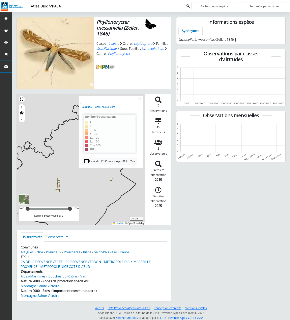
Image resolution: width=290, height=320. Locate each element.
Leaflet (118, 223)
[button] (22, 99)
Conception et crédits (167, 308)
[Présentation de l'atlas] (6, 30)
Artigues (27, 252)
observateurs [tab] (57, 237)
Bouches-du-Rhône (63, 276)
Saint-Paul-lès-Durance (111, 252)
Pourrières (72, 252)
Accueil (99, 308)
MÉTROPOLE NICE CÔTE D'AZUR (65, 266)
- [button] (22, 119)
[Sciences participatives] (6, 42)
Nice (39, 252)
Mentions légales (196, 308)
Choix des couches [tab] (105, 107)
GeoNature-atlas (127, 318)
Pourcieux (53, 252)
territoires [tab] (32, 237)
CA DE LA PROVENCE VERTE (42, 262)
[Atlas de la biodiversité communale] (6, 54)
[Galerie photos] (6, 66)
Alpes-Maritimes (33, 276)
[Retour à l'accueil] (6, 18)
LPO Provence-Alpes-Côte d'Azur (129, 308)
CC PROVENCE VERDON (83, 262)
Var (83, 276)
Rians (87, 252)
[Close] (139, 99)
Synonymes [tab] (190, 31)
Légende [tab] (87, 107)
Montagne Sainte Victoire (40, 286)
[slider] (70, 209)
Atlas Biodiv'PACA (46, 6)
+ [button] (22, 107)
